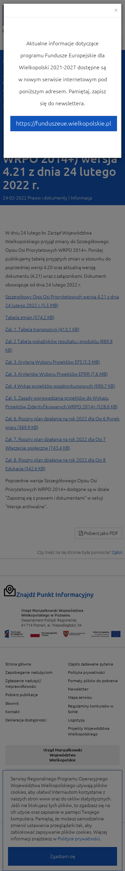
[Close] (116, 9)
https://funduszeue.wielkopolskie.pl (63, 123)
